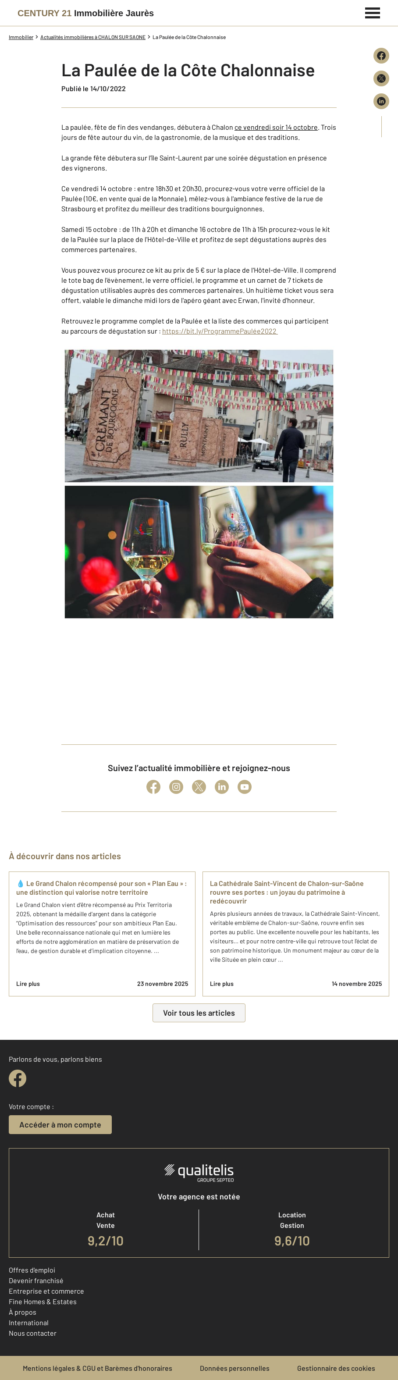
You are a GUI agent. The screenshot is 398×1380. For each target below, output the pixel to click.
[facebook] (17, 1078)
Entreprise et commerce (46, 1291)
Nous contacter (33, 1333)
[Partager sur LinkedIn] (381, 101)
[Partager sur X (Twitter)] (381, 78)
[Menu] (372, 11)
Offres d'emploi (32, 1270)
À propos (22, 1312)
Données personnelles (235, 1368)
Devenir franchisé (36, 1280)
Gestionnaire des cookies (336, 1368)
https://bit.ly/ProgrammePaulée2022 (220, 331)
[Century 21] (86, 13)
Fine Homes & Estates (43, 1301)
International (29, 1322)
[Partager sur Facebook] (381, 56)
